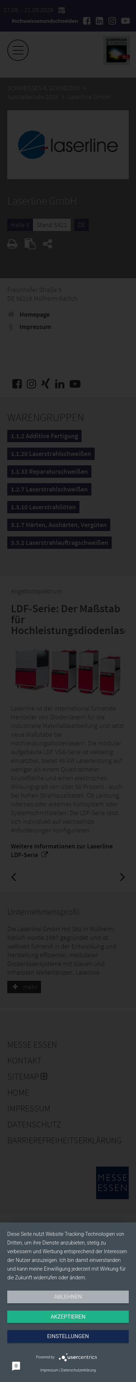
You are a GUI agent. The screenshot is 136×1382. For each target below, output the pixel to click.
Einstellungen (68, 1336)
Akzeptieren (67, 1316)
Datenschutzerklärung (78, 1370)
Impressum (49, 1370)
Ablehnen (68, 1296)
